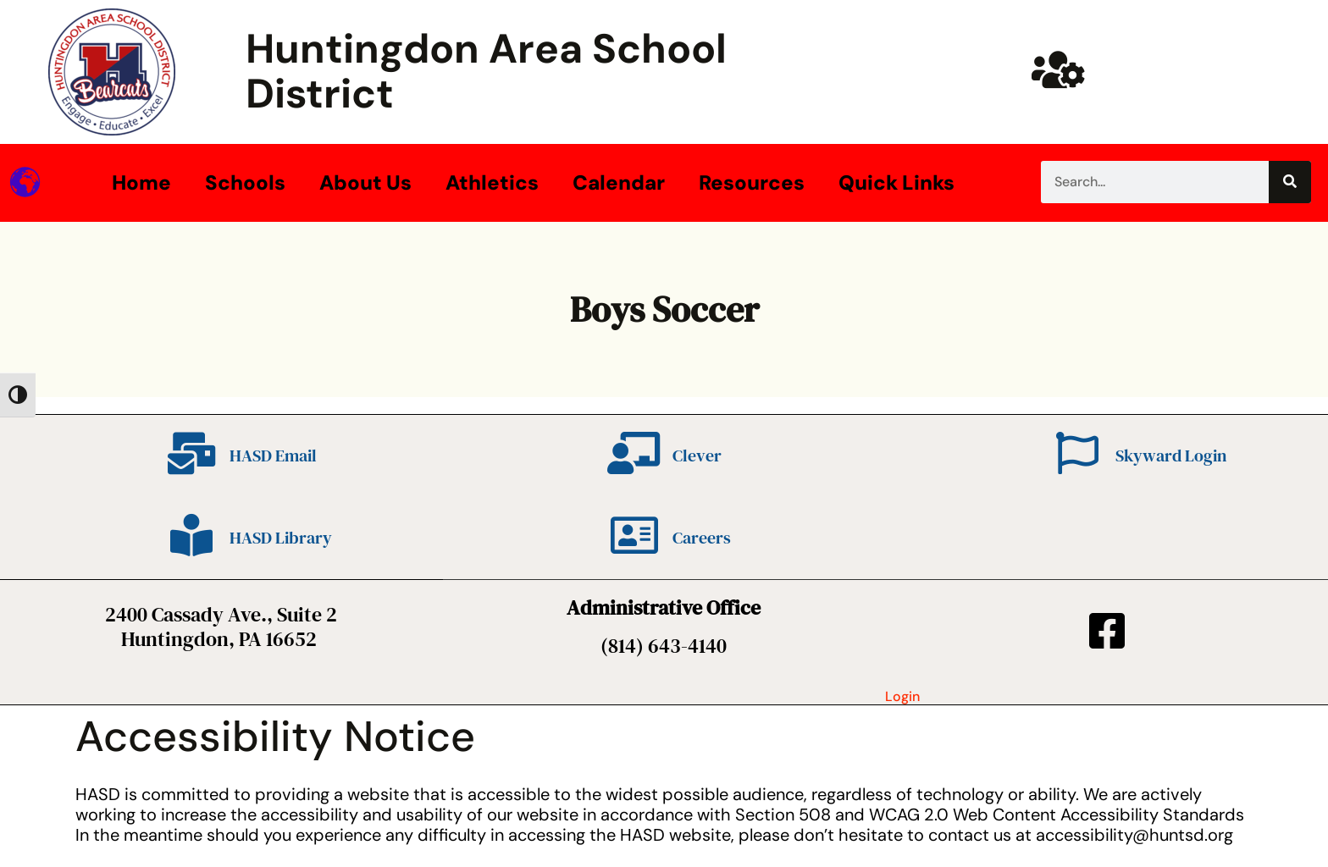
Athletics (492, 182)
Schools (245, 182)
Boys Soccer (664, 309)
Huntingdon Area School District (486, 71)
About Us (365, 182)
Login (902, 696)
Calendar (619, 182)
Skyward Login (1170, 455)
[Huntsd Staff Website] (1059, 69)
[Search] (1290, 182)
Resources (752, 182)
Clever (697, 455)
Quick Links (896, 182)
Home (141, 182)
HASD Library (281, 537)
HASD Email (273, 455)
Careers (701, 537)
